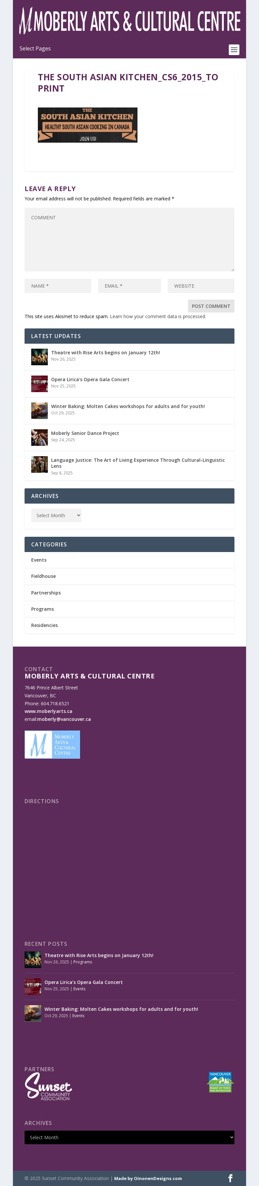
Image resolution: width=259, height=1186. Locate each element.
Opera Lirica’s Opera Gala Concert (90, 379)
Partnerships (46, 593)
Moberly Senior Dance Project (85, 433)
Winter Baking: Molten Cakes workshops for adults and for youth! (128, 406)
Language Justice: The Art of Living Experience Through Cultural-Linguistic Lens (138, 463)
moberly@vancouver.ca (64, 719)
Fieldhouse (43, 576)
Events (38, 560)
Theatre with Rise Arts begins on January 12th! (105, 352)
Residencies (44, 625)
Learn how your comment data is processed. (158, 316)
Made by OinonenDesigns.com (148, 1178)
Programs (42, 609)
